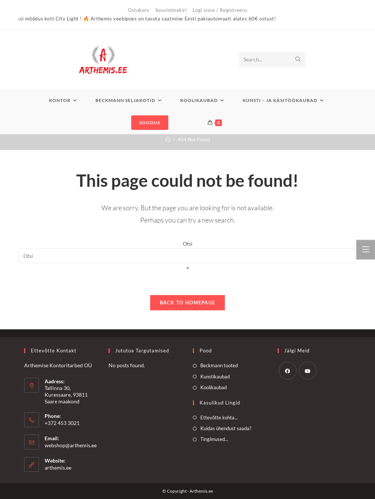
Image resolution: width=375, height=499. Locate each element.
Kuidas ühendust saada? (225, 428)
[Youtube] (308, 371)
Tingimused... (214, 439)
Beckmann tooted (219, 365)
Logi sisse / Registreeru (220, 10)
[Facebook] (288, 371)
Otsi (188, 243)
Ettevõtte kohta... (219, 417)
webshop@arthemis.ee (71, 445)
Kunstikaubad (215, 377)
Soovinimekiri (171, 10)
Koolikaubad (213, 387)
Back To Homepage (188, 303)
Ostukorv (139, 10)
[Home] (167, 140)
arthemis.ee (58, 467)
